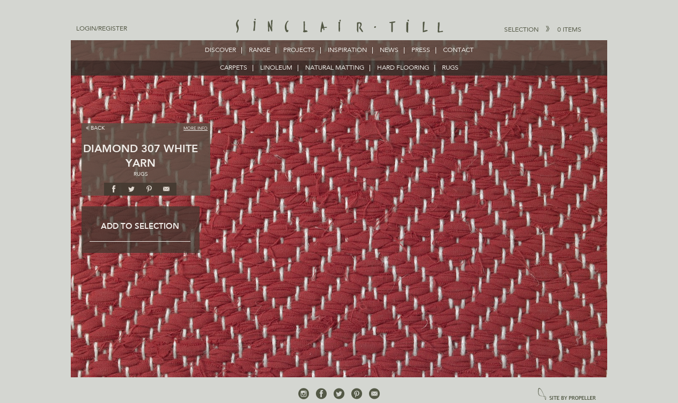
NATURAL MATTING (334, 68)
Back (95, 128)
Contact (458, 50)
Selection (542, 29)
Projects (299, 50)
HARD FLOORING (403, 68)
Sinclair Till (339, 27)
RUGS (450, 68)
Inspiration (347, 50)
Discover (220, 50)
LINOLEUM (276, 68)
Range (259, 50)
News (389, 50)
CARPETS (233, 68)
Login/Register (101, 29)
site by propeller (566, 394)
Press (420, 50)
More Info (195, 128)
